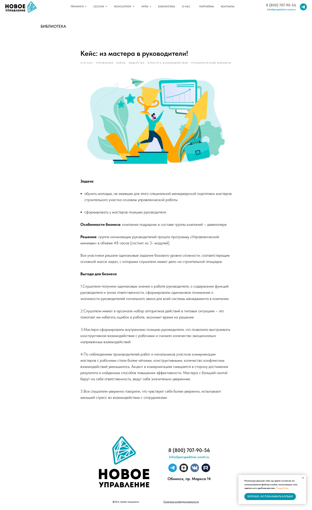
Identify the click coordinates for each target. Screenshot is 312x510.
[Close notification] (303, 478)
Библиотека (53, 26)
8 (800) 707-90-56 (281, 5)
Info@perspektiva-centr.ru (281, 9)
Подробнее (282, 488)
